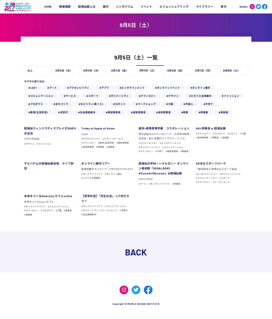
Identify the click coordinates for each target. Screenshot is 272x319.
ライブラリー (205, 6)
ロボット (120, 104)
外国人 (189, 104)
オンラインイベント (168, 87)
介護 (170, 104)
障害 (185, 112)
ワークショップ (147, 104)
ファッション (231, 95)
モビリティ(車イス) (91, 104)
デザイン (173, 95)
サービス (71, 95)
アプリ (105, 87)
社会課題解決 (87, 112)
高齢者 (224, 112)
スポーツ (93, 95)
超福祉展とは (87, 6)
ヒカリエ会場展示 (201, 95)
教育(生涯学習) (39, 112)
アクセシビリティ (79, 87)
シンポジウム (124, 6)
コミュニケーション (41, 95)
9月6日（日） (175, 70)
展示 (106, 6)
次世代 (64, 112)
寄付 (224, 6)
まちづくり (62, 104)
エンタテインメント (132, 87)
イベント (146, 6)
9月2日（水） (64, 70)
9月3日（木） (91, 70)
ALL (30, 70)
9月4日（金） (120, 70)
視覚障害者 (139, 112)
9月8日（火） (231, 70)
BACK (136, 252)
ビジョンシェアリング (174, 6)
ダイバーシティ (120, 95)
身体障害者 (164, 112)
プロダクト (36, 104)
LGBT (33, 87)
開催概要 (65, 6)
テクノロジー (148, 95)
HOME (48, 6)
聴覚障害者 (114, 112)
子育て (209, 104)
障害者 (204, 112)
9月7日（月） (203, 70)
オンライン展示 (201, 87)
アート (53, 87)
